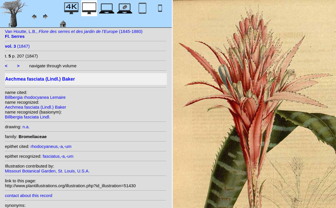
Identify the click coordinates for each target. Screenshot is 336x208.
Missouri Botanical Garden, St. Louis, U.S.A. (47, 170)
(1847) (17, 46)
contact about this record (28, 195)
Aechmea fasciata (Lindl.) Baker (35, 107)
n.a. (26, 126)
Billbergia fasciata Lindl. (27, 116)
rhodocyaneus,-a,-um (51, 146)
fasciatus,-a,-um (58, 156)
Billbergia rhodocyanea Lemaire (35, 97)
